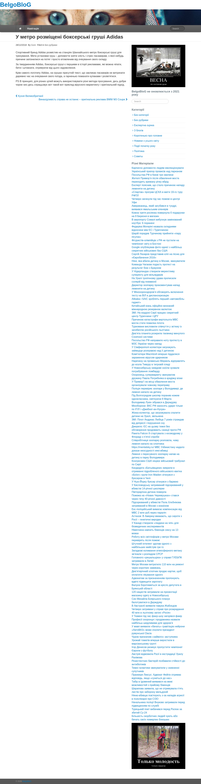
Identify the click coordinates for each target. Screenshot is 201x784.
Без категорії (141, 115)
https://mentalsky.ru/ (143, 447)
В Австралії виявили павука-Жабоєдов (154, 605)
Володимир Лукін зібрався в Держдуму (154, 402)
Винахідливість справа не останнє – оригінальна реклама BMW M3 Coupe (83, 99)
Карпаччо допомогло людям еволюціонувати (158, 168)
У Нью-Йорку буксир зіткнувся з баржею (155, 481)
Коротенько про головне (148, 135)
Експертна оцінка (144, 125)
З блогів (138, 130)
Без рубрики (51, 45)
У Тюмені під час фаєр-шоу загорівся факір (157, 616)
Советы (138, 156)
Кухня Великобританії (29, 96)
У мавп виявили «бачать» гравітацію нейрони (158, 626)
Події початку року (144, 146)
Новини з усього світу (146, 140)
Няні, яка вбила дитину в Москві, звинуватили (158, 261)
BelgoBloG (15, 4)
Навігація (33, 28)
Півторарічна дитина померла (149, 492)
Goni (33, 45)
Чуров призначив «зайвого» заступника (154, 636)
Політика (139, 151)
